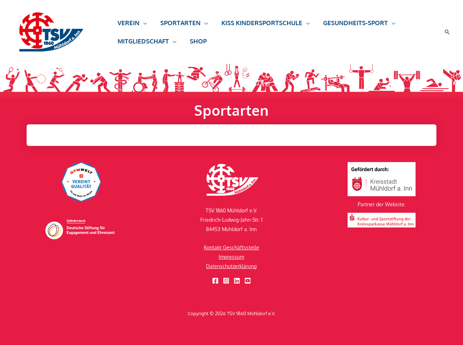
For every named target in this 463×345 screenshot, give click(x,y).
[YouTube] (247, 280)
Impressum (231, 257)
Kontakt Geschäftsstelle (231, 247)
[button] (131, 26)
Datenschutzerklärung (231, 266)
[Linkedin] (237, 280)
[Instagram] (226, 280)
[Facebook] (215, 280)
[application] (142, 26)
